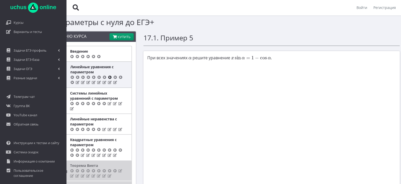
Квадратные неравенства (57, 181)
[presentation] (162, 58)
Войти (362, 7)
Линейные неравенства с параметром (57, 116)
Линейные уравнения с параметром (55, 69)
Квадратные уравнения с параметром (57, 137)
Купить (94, 36)
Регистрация (384, 7)
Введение (42, 51)
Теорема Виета (47, 160)
